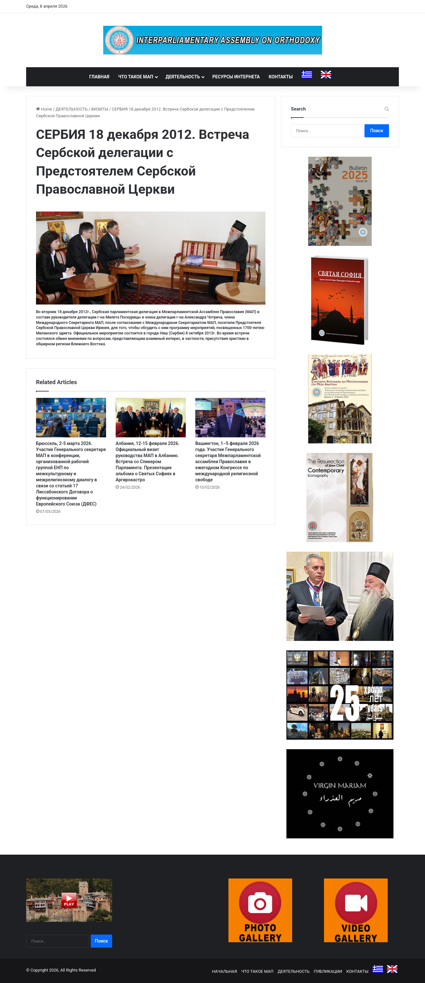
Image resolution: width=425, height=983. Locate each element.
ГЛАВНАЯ (99, 76)
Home (44, 109)
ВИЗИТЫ (99, 109)
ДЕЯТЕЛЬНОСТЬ (183, 76)
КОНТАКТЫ (281, 76)
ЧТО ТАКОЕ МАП (135, 76)
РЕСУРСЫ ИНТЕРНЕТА (236, 76)
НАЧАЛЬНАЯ (224, 971)
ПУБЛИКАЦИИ (328, 971)
